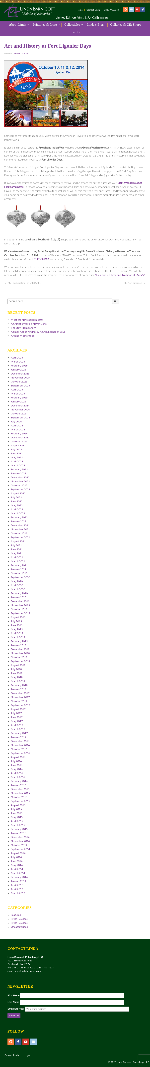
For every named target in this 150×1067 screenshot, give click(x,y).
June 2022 (16, 501)
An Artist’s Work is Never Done (29, 323)
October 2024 (19, 413)
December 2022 (20, 477)
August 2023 (18, 445)
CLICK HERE (41, 259)
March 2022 (18, 513)
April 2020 (17, 585)
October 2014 (19, 845)
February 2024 (19, 433)
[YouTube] (137, 9)
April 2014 (17, 869)
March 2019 (18, 637)
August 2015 (18, 805)
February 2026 (19, 365)
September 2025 (20, 385)
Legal (27, 1055)
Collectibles (72, 24)
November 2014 (20, 841)
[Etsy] (125, 9)
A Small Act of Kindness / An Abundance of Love (38, 331)
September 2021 (20, 537)
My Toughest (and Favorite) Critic (24, 283)
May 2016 (17, 769)
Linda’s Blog (95, 24)
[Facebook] (142, 9)
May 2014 (17, 865)
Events (75, 32)
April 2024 (17, 425)
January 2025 (18, 401)
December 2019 (20, 601)
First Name (13, 995)
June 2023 (16, 453)
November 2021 (20, 529)
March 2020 (18, 589)
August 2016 (18, 757)
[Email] (131, 9)
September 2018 (20, 661)
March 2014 (18, 873)
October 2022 (19, 485)
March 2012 (18, 892)
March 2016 (18, 777)
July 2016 (16, 761)
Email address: (15, 1008)
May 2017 (17, 721)
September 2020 (20, 577)
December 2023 (20, 437)
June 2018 (16, 673)
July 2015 (16, 809)
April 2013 (17, 885)
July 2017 (16, 713)
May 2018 (17, 677)
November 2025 (20, 377)
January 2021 (18, 569)
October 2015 (19, 797)
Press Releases (19, 918)
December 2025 (20, 373)
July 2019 (16, 621)
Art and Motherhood (22, 335)
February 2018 (19, 685)
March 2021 (18, 561)
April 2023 (17, 461)
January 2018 (18, 689)
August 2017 (18, 709)
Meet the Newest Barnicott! (27, 319)
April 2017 (17, 725)
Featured (16, 914)
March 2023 (18, 465)
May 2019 (17, 629)
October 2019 (19, 609)
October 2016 (19, 749)
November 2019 (20, 605)
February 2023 (19, 469)
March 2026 (18, 361)
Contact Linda (93, 10)
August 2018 (18, 665)
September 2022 (20, 489)
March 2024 (18, 429)
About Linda (17, 24)
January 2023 (18, 473)
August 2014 (18, 853)
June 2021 (16, 549)
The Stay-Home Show (23, 327)
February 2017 (19, 733)
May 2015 (17, 817)
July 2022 (16, 497)
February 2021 (19, 565)
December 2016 (20, 741)
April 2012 (17, 888)
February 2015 (19, 829)
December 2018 (20, 649)
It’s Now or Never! (133, 283)
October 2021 (19, 533)
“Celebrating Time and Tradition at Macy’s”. (120, 274)
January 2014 (18, 881)
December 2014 (20, 837)
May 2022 (17, 505)
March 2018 (18, 681)
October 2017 (19, 701)
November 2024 (20, 409)
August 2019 (18, 617)
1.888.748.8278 (111, 10)
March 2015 (18, 825)
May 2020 (17, 581)
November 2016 (20, 745)
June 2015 (16, 813)
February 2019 (19, 641)
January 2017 (18, 737)
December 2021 (20, 525)
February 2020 (19, 593)
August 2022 (18, 493)
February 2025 (19, 397)
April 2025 (17, 389)
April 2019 (17, 633)
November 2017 (20, 697)
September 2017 (20, 705)
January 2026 (18, 369)
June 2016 (16, 765)
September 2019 (20, 613)
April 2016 (17, 773)
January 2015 (18, 833)
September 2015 (20, 801)
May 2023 (17, 457)
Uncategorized (19, 926)
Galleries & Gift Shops (125, 24)
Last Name (13, 1002)
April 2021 (17, 557)
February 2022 (19, 517)
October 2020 (19, 573)
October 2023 (19, 441)
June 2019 (16, 625)
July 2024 (16, 421)
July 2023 (16, 449)
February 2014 (19, 877)
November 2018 (20, 653)
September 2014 (20, 849)
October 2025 (19, 381)
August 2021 (18, 541)
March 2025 (18, 393)
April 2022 (17, 509)
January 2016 (18, 785)
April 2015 (17, 821)
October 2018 (19, 657)
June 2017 (16, 717)
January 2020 (18, 597)
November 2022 (20, 481)
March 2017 (18, 729)
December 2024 (20, 405)
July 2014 (16, 857)
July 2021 (16, 545)
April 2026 (17, 357)
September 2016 (20, 753)
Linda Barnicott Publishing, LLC (132, 1062)
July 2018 (16, 669)
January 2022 (18, 521)
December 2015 (20, 789)
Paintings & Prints (45, 24)
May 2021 (17, 553)
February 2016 (19, 781)
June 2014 (16, 861)
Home (80, 10)
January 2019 (18, 645)
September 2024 (20, 417)
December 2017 (20, 693)
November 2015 (20, 793)
